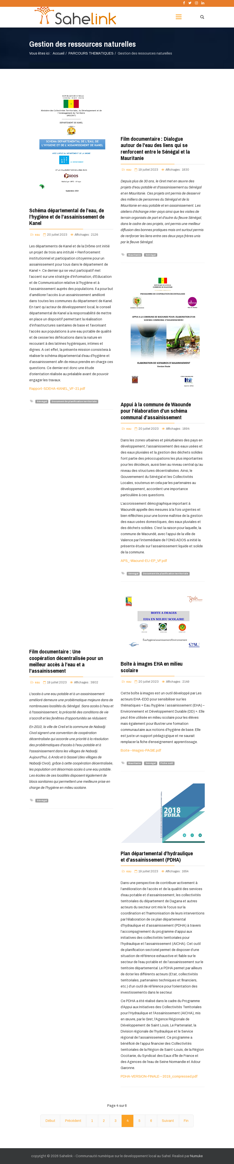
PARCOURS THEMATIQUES (91, 53)
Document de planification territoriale (74, 401)
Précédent (73, 1121)
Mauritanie (134, 255)
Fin (186, 1121)
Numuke (196, 1156)
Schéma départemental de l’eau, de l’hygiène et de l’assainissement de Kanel (66, 217)
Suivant (168, 1121)
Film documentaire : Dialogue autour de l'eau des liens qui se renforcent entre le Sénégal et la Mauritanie (155, 148)
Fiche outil (166, 763)
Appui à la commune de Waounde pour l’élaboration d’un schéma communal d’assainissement (156, 411)
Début (50, 1121)
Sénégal (42, 401)
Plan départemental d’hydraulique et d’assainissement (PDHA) (157, 856)
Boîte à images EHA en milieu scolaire (152, 667)
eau (37, 234)
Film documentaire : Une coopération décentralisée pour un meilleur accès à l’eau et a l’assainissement (66, 661)
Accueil (58, 53)
